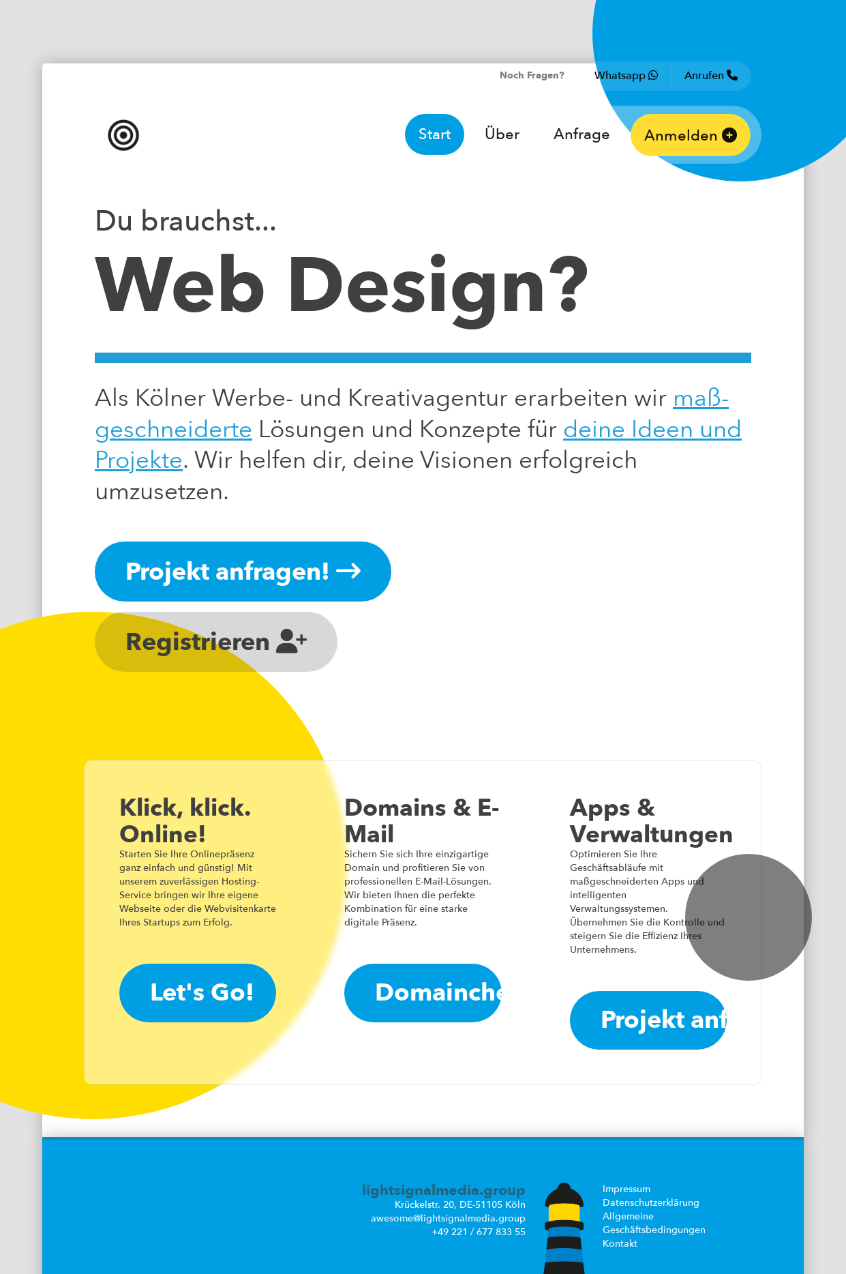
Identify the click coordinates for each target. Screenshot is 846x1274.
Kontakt (620, 1243)
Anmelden (690, 135)
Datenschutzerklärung (651, 1202)
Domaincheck (438, 992)
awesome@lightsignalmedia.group (448, 1218)
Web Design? (341, 287)
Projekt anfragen (664, 1020)
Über (502, 134)
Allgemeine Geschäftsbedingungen (654, 1223)
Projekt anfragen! (243, 572)
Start (435, 134)
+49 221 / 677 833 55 (479, 1232)
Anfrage (582, 134)
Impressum (626, 1189)
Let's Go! (202, 992)
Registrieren (216, 642)
